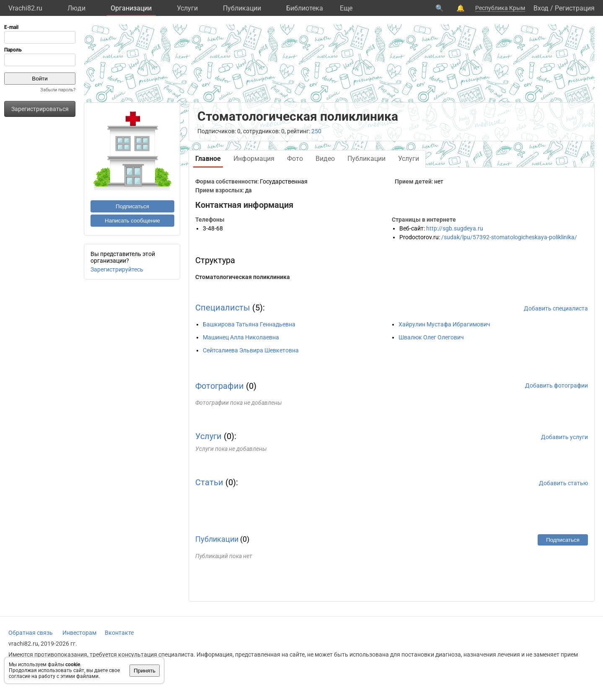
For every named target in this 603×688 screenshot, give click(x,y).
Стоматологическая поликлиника (242, 277)
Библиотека (304, 8)
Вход (541, 8)
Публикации (242, 8)
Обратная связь (30, 632)
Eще (346, 8)
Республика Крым (500, 8)
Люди (76, 8)
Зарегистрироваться (40, 109)
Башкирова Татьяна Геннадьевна (249, 324)
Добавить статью (563, 483)
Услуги (187, 8)
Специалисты (222, 308)
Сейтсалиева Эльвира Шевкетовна (251, 350)
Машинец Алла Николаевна (241, 337)
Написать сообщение (132, 220)
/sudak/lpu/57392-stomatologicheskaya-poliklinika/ (509, 237)
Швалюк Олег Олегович (431, 337)
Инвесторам (79, 632)
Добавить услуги (564, 437)
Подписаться (132, 206)
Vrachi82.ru (25, 8)
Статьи (209, 482)
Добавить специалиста (556, 308)
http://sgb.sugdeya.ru (454, 228)
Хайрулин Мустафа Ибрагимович (444, 324)
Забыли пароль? (57, 90)
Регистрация (575, 8)
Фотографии (219, 386)
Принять (144, 670)
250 (316, 131)
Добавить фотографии (556, 385)
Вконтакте (119, 632)
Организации (131, 8)
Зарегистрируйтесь (117, 269)
